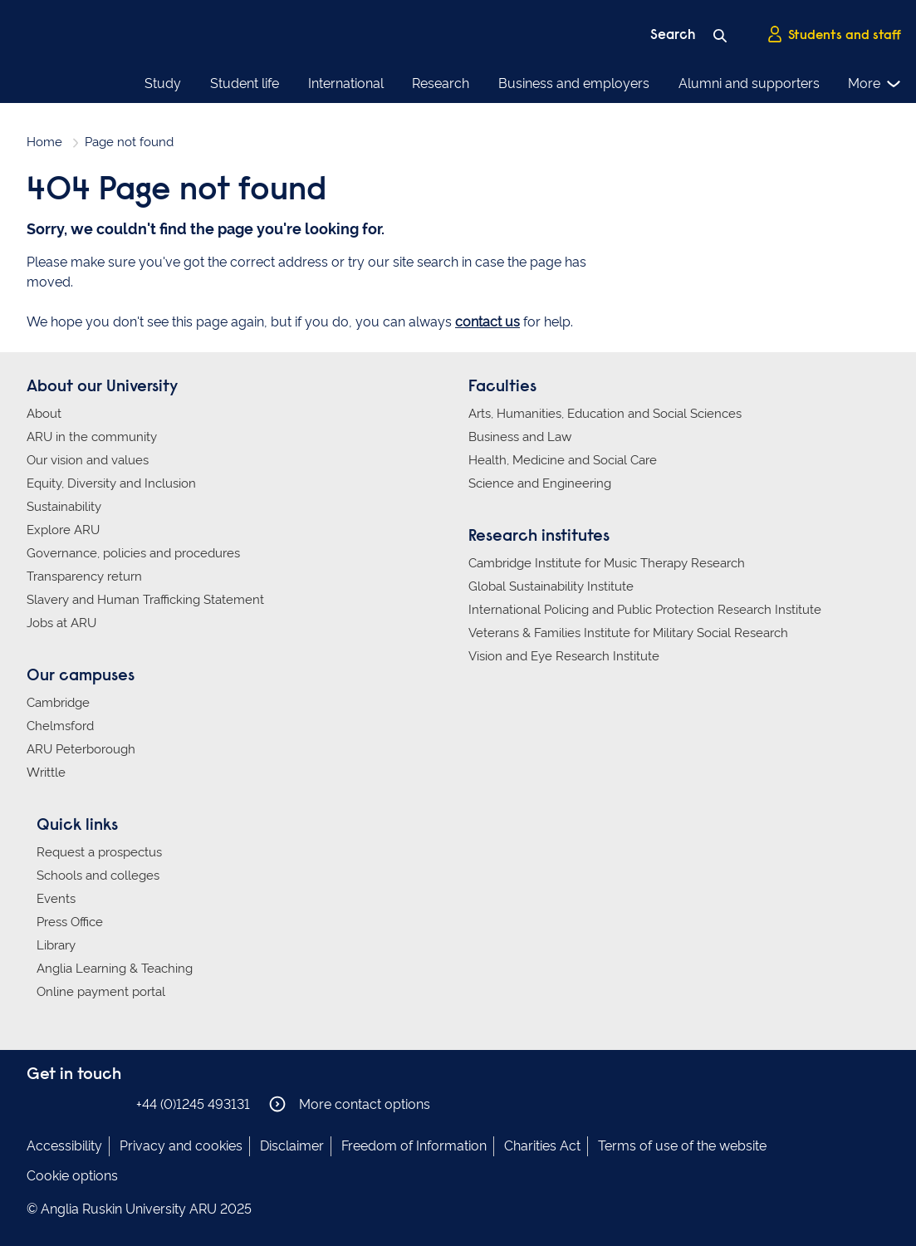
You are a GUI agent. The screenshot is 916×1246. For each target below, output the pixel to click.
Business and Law (519, 436)
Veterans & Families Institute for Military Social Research (628, 632)
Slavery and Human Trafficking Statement (145, 599)
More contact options (349, 1104)
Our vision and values (88, 460)
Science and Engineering (539, 483)
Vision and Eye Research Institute (563, 656)
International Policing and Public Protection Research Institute (644, 609)
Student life (244, 83)
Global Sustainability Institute (551, 586)
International (346, 83)
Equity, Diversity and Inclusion (111, 483)
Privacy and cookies (181, 1146)
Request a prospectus (99, 852)
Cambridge (58, 702)
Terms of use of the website (682, 1146)
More (875, 84)
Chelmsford (60, 726)
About (44, 413)
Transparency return (84, 576)
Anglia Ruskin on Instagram (62, 1103)
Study (163, 83)
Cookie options (72, 1176)
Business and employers (573, 83)
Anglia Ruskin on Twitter (87, 1103)
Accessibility (64, 1146)
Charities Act (542, 1146)
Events (56, 898)
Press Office (70, 922)
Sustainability (64, 506)
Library (56, 945)
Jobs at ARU (61, 623)
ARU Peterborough (81, 749)
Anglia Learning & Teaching (115, 968)
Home (44, 142)
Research (440, 83)
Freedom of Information (414, 1146)
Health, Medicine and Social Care (562, 460)
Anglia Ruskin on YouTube (112, 1103)
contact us (487, 322)
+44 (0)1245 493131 (193, 1104)
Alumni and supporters (749, 83)
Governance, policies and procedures (133, 553)
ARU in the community (92, 436)
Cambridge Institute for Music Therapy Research (606, 563)
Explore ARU (63, 529)
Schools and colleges (98, 875)
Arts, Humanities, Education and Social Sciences (605, 413)
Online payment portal (101, 991)
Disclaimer (292, 1146)
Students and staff (834, 34)
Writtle (46, 772)
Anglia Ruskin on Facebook (37, 1103)
